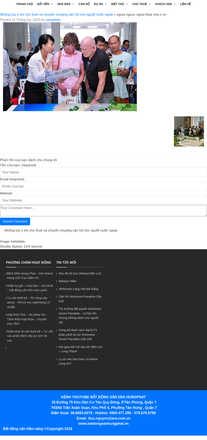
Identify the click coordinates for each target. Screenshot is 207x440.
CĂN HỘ (84, 4)
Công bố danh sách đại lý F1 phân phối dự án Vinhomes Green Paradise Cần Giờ (78, 334)
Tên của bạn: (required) (18, 165)
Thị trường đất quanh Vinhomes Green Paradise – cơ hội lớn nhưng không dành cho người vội (80, 315)
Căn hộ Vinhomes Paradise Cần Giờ (80, 299)
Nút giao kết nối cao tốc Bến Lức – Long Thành (80, 349)
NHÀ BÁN (65, 4)
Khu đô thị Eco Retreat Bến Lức (80, 273)
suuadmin (53, 20)
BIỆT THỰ (119, 4)
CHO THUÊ (141, 4)
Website (6, 193)
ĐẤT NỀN (45, 4)
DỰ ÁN (100, 4)
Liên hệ (185, 4)
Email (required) (12, 179)
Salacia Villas (68, 281)
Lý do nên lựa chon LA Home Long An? (78, 361)
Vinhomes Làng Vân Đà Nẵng (78, 289)
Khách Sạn (165, 4)
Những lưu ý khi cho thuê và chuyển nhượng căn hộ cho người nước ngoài (56, 14)
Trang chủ (24, 4)
